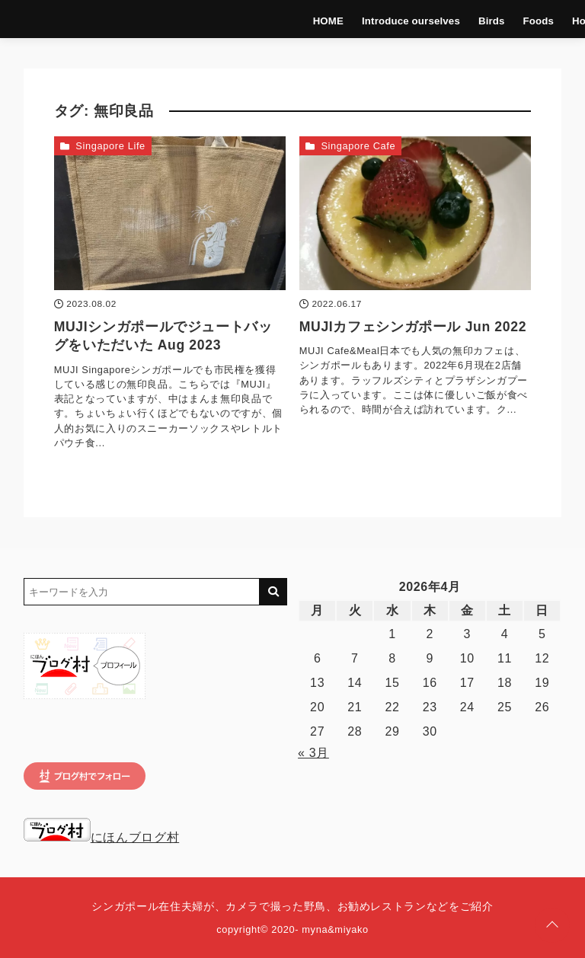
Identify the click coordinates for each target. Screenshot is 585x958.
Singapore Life (110, 146)
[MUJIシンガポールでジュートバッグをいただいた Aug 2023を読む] (170, 213)
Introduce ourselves (379, 18)
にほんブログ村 (101, 837)
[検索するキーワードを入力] (142, 591)
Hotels (549, 18)
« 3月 (313, 752)
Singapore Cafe (358, 146)
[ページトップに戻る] (552, 925)
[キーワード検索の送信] (273, 591)
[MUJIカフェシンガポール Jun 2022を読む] (415, 213)
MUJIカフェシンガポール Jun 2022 (412, 326)
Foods (501, 18)
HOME (299, 18)
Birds (455, 18)
